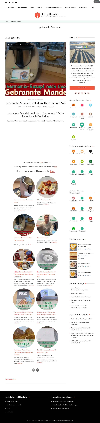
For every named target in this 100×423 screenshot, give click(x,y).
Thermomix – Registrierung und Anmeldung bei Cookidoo (82, 335)
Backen (40, 7)
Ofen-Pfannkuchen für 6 (44, 200)
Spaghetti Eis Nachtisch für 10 (86, 253)
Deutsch (90, 154)
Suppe (91, 221)
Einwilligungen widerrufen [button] (60, 408)
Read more (22, 211)
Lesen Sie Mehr (9, 379)
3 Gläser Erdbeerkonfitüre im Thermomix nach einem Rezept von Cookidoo (23, 274)
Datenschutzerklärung (66, 420)
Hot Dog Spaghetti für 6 (84, 319)
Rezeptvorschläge (12, 401)
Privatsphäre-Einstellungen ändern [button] (63, 401)
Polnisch (90, 174)
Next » (97, 2)
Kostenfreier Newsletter (14, 405)
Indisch (82, 164)
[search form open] (93, 7)
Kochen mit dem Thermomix (53, 7)
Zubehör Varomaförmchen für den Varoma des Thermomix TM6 (46, 274)
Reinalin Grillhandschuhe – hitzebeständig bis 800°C (79, 307)
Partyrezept (73, 221)
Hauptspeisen (22, 7)
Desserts (31, 7)
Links (8, 408)
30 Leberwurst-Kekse (84, 263)
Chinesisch (82, 154)
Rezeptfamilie (49, 14)
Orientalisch (82, 174)
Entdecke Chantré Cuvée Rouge (81, 297)
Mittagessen (90, 211)
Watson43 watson (77, 341)
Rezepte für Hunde (70, 7)
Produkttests (83, 7)
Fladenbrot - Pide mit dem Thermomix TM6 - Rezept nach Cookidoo (23, 352)
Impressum (10, 412)
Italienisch (90, 164)
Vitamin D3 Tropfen (77, 293)
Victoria (73, 322)
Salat (82, 221)
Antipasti (82, 200)
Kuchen (82, 211)
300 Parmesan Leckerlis (84, 272)
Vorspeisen (11, 7)
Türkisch (73, 184)
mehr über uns (82, 87)
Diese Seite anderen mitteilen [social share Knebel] (19, 44)
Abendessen (73, 201)
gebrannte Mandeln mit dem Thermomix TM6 (35, 103)
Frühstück (73, 211)
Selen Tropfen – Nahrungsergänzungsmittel (79, 289)
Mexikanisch (73, 174)
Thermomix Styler (42, 238)
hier (42, 162)
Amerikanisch (74, 154)
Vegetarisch (73, 231)
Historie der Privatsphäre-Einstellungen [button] (64, 405)
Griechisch (73, 164)
